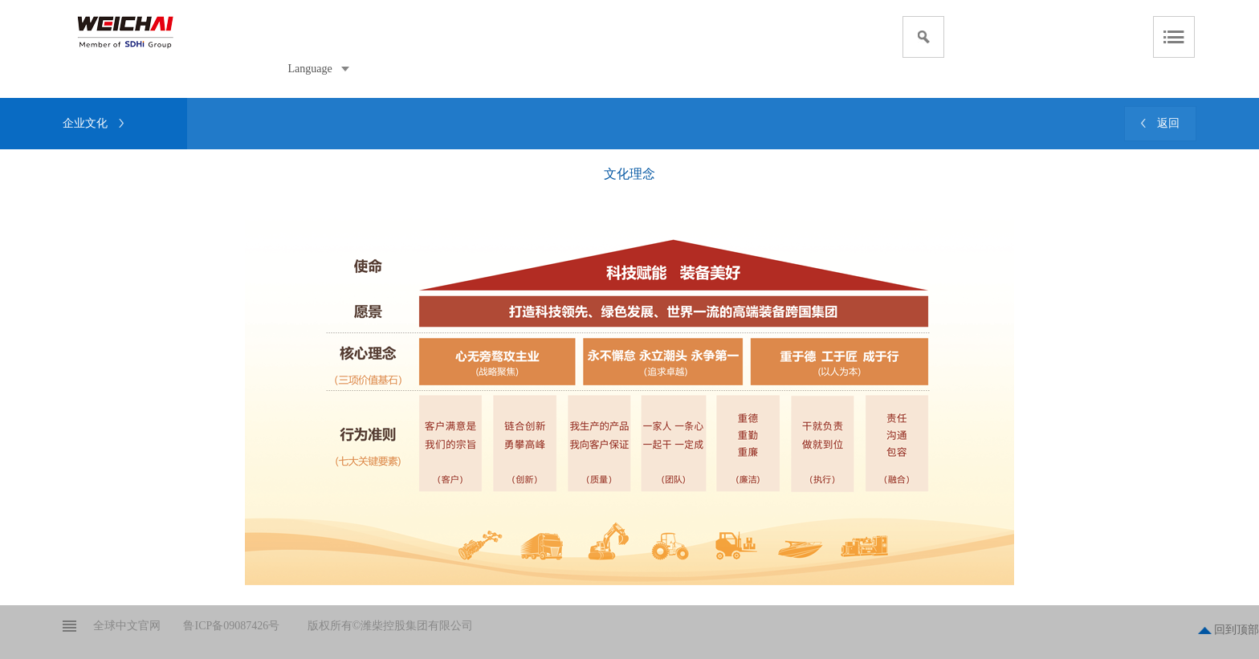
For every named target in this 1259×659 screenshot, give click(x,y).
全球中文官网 (127, 626)
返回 (1168, 123)
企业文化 (85, 123)
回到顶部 (1236, 630)
